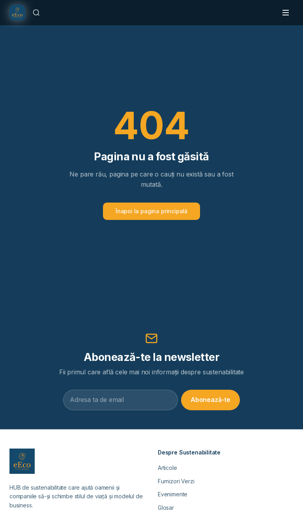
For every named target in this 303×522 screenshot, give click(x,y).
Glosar (166, 507)
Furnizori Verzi (176, 481)
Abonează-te (210, 400)
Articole (167, 467)
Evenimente (172, 494)
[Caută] (36, 12)
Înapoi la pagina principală (151, 211)
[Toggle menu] (286, 13)
